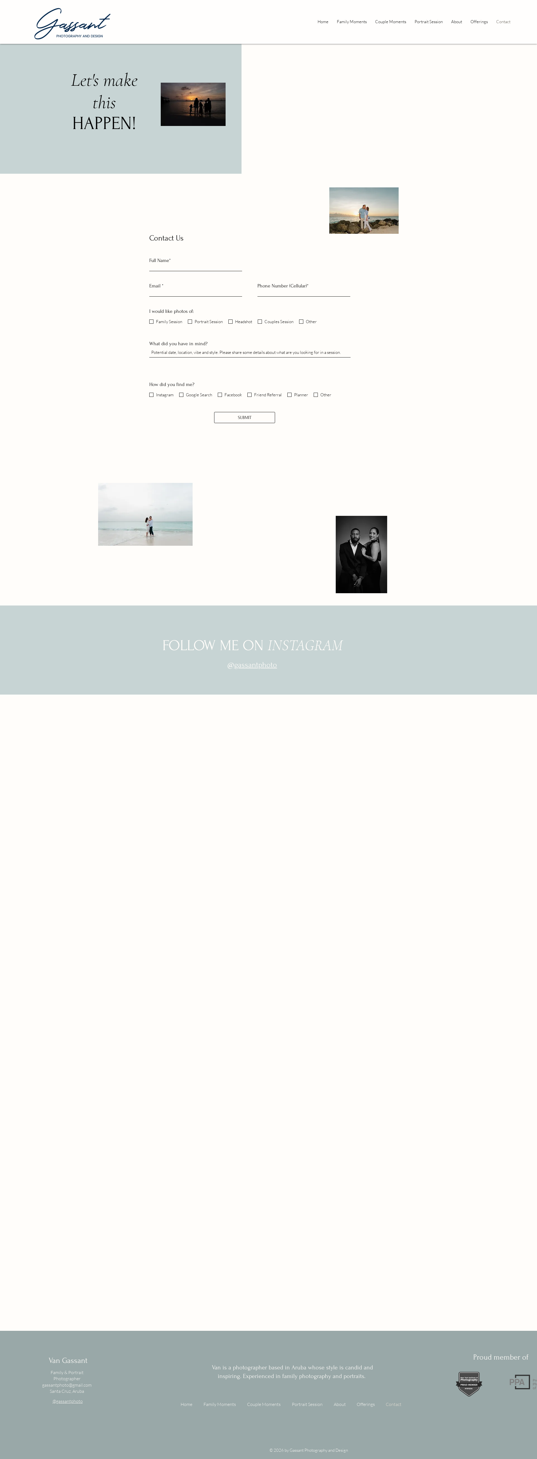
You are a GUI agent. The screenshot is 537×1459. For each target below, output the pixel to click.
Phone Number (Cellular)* (283, 286)
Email (154, 286)
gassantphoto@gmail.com (67, 1385)
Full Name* (160, 260)
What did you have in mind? (178, 343)
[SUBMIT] (244, 417)
